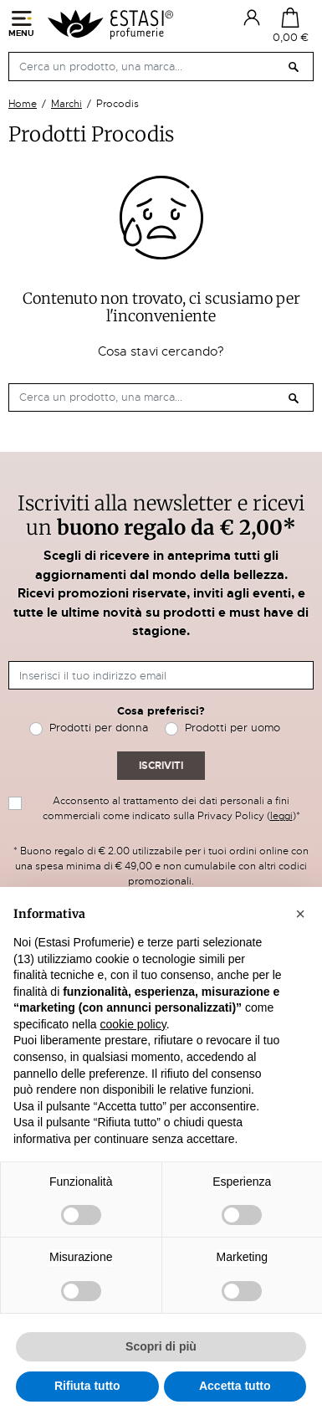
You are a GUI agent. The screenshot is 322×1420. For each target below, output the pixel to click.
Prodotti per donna (98, 727)
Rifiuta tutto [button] (87, 1385)
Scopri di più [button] (161, 1346)
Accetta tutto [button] (235, 1385)
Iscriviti (161, 765)
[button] (300, 913)
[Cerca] (161, 66)
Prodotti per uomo (232, 727)
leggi (281, 816)
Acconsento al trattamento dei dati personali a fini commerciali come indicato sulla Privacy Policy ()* (171, 808)
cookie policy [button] (133, 1024)
